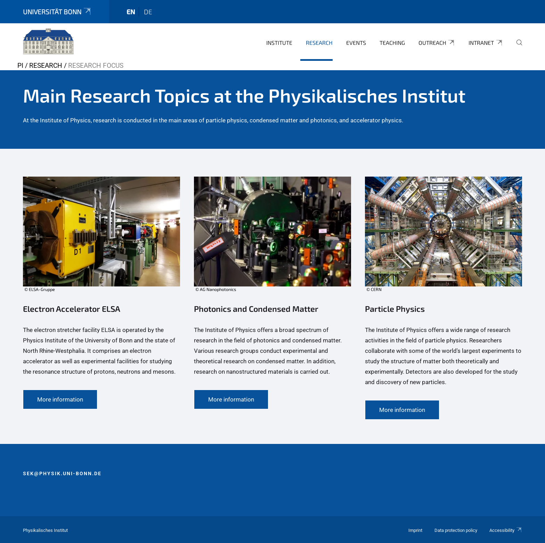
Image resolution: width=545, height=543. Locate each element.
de (148, 12)
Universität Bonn (57, 12)
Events (356, 42)
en (131, 12)
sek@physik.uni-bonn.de (62, 473)
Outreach (436, 43)
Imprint (415, 530)
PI (20, 66)
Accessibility (505, 530)
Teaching (392, 42)
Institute (279, 42)
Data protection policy (455, 530)
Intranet (486, 43)
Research (319, 42)
